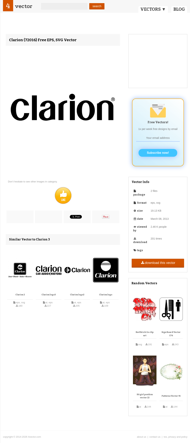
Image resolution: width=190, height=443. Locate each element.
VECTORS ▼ (153, 9)
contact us (154, 436)
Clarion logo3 (48, 294)
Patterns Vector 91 (171, 396)
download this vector (158, 263)
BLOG (179, 9)
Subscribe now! (158, 152)
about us (141, 436)
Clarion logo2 (77, 294)
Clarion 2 (20, 294)
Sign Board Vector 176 (171, 334)
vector (23, 6)
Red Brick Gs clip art (145, 334)
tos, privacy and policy (175, 436)
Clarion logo (105, 294)
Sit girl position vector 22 (145, 396)
